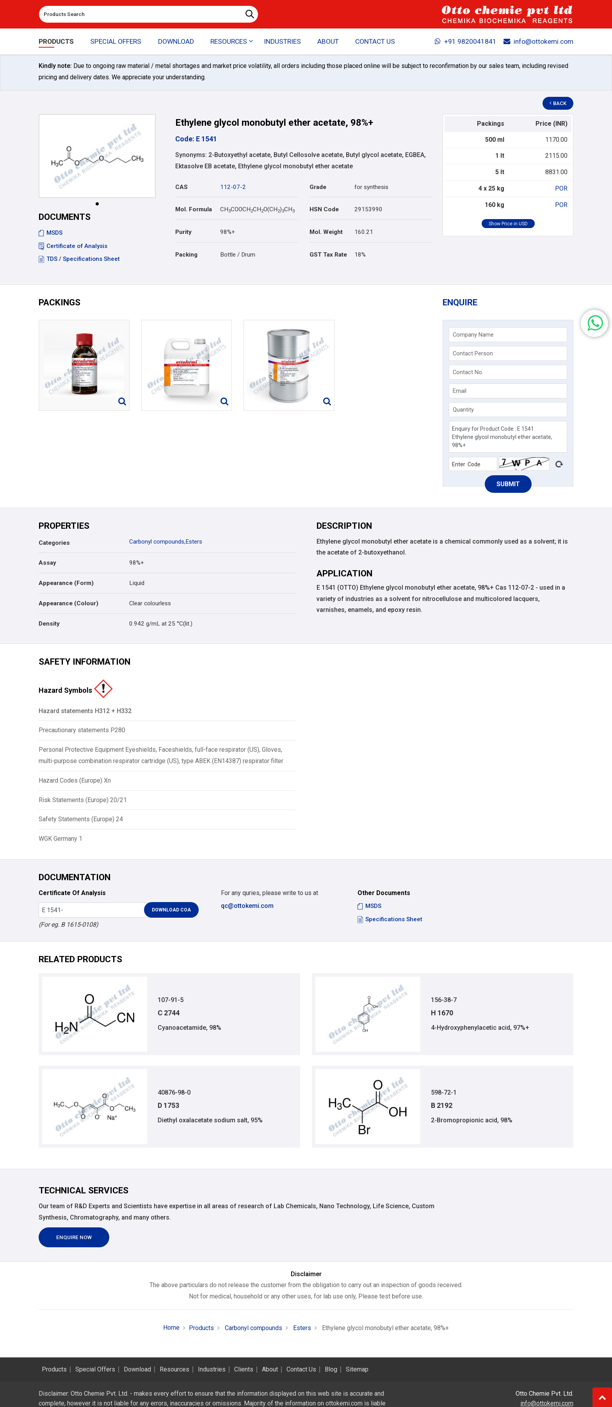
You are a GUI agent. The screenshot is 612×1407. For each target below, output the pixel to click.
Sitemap (357, 1369)
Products (56, 41)
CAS (181, 187)
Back (558, 103)
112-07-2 (233, 187)
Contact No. (468, 372)
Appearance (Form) (66, 583)
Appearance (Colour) (68, 603)
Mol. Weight (326, 231)
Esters (193, 541)
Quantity (463, 409)
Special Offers (115, 41)
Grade (318, 187)
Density (49, 623)
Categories (54, 542)
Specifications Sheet (390, 919)
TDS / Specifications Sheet (79, 258)
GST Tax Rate (328, 254)
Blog (331, 1369)
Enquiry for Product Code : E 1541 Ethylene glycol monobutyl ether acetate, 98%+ (508, 437)
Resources (174, 1369)
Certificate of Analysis (73, 246)
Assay (47, 562)
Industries (282, 41)
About (328, 41)
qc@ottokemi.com (247, 905)
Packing (186, 254)
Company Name (473, 334)
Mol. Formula (193, 209)
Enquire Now (74, 1237)
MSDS (50, 232)
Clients (243, 1369)
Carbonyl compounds (156, 541)
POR (561, 188)
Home (171, 1327)
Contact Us (375, 41)
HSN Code (324, 209)
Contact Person (473, 353)
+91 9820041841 (465, 41)
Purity (183, 231)
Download (176, 41)
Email (459, 390)
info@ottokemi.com (538, 41)
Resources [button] (228, 41)
